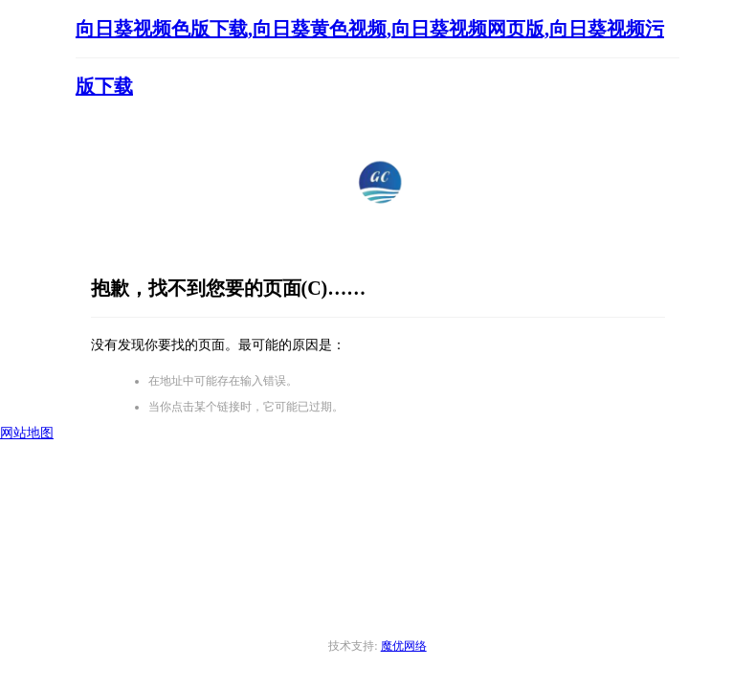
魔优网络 (404, 646)
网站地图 (27, 433)
